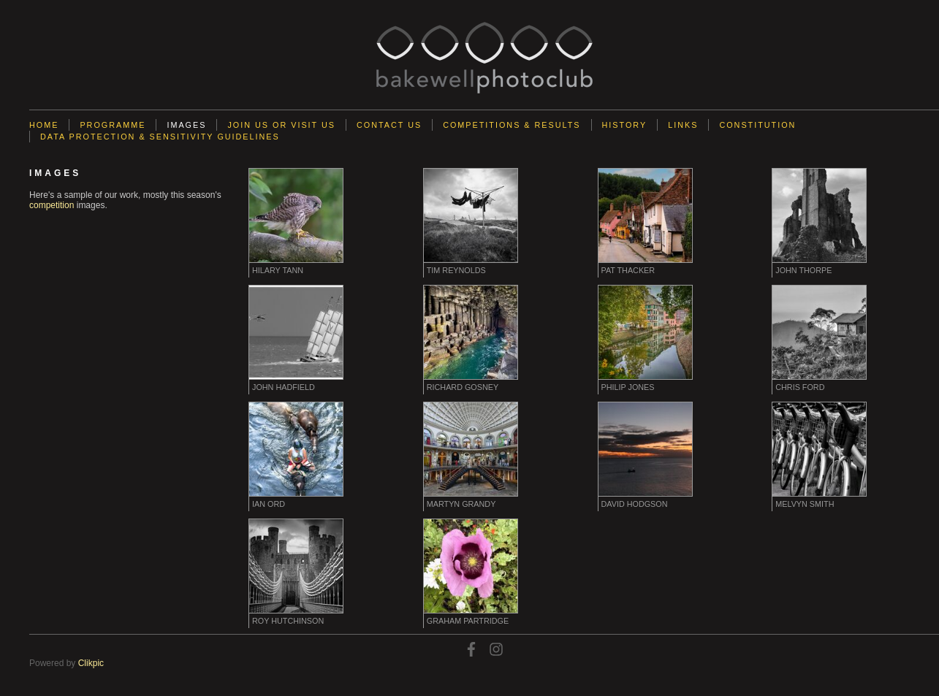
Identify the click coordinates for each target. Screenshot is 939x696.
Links (683, 125)
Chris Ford (799, 387)
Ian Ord (268, 504)
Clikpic (91, 663)
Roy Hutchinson (288, 620)
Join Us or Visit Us (281, 125)
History (624, 125)
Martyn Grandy (461, 504)
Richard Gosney (462, 387)
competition (51, 205)
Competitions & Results (511, 125)
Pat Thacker (628, 270)
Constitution (757, 125)
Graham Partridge (468, 620)
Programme (112, 125)
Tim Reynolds (456, 270)
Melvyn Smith (804, 504)
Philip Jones (628, 387)
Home (43, 125)
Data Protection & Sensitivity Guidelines (160, 136)
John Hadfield (283, 387)
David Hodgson (634, 504)
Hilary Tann (277, 270)
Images (186, 125)
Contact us (389, 125)
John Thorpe (803, 270)
